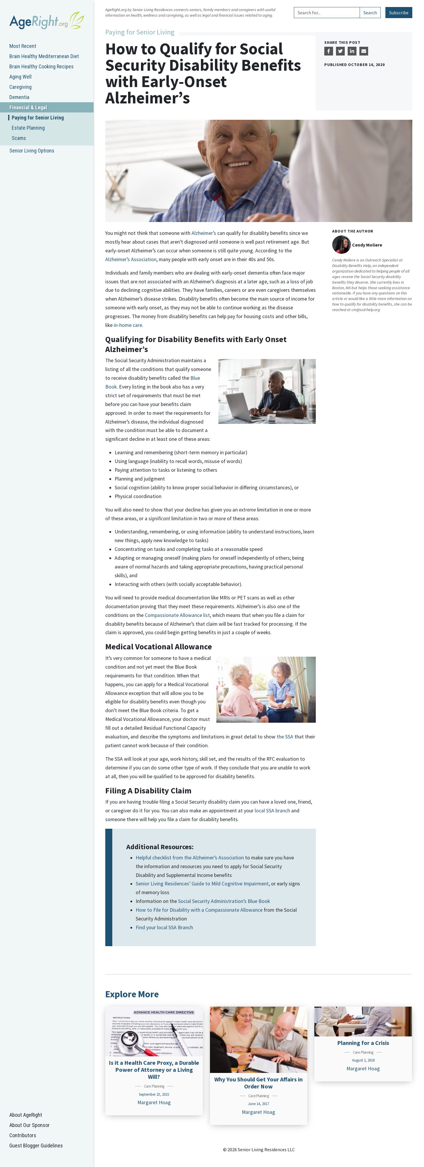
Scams (19, 138)
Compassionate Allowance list (177, 615)
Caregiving (20, 87)
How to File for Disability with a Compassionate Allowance (199, 910)
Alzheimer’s (204, 233)
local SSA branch (272, 810)
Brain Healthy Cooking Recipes (41, 66)
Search (370, 12)
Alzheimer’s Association (130, 259)
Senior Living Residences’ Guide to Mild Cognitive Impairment (202, 883)
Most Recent (22, 46)
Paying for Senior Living (38, 118)
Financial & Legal (28, 107)
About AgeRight (25, 1115)
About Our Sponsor (29, 1125)
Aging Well (20, 77)
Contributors (22, 1135)
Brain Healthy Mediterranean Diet (44, 56)
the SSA (285, 737)
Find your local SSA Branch (164, 927)
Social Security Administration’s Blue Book (224, 901)
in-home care (128, 325)
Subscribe (399, 12)
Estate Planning (28, 128)
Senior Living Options (31, 151)
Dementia (19, 97)
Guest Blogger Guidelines (36, 1145)
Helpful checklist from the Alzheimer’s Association (190, 857)
